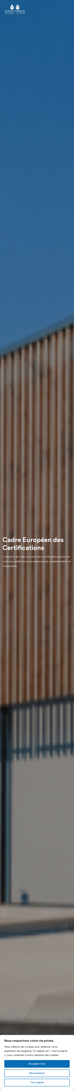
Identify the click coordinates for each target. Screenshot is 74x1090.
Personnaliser (37, 1073)
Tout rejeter (37, 1082)
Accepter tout (37, 1064)
